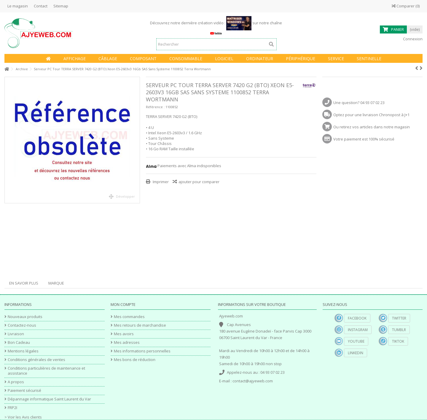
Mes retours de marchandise (140, 325)
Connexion (412, 38)
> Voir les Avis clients (23, 417)
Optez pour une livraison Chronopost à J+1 (371, 114)
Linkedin (355, 352)
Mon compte (123, 304)
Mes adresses (127, 342)
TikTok (398, 341)
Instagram (358, 329)
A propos (16, 381)
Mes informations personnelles (142, 351)
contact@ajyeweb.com (252, 381)
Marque (56, 283)
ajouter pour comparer (199, 181)
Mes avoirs (124, 333)
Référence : (155, 107)
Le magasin (17, 6)
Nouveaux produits (25, 316)
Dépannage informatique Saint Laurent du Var (49, 399)
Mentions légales (23, 351)
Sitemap (60, 6)
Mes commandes (129, 316)
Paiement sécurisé (24, 390)
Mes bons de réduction (134, 359)
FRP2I (12, 407)
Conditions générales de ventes (36, 359)
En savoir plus (23, 283)
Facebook (357, 318)
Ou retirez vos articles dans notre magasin (371, 127)
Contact (40, 6)
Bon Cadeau (19, 342)
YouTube (356, 341)
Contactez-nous (22, 325)
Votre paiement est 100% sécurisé (363, 139)
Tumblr (399, 329)
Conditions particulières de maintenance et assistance (46, 371)
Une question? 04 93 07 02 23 (359, 102)
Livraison (16, 333)
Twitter (399, 318)
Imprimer (160, 181)
